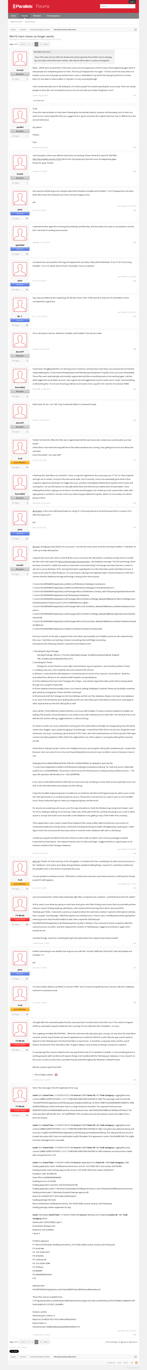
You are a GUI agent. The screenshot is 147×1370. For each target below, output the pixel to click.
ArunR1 (20, 565)
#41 (134, 96)
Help (119, 1363)
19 (27, 467)
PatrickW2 (20, 387)
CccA (20, 458)
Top (131, 1363)
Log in (132, 2)
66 (27, 924)
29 (27, 254)
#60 (134, 1335)
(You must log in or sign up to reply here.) (122, 1342)
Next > (46, 44)
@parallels (37, 511)
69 (27, 325)
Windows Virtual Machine (29, 39)
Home (13, 16)
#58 (134, 1003)
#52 (134, 503)
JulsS (50, 39)
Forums (25, 16)
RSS (136, 1363)
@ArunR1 (37, 861)
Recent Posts (30, 22)
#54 (134, 853)
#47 (134, 316)
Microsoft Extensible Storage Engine (74, 561)
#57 (134, 968)
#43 (134, 171)
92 (27, 218)
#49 (134, 389)
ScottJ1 (20, 70)
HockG (20, 174)
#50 (134, 420)
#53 (134, 528)
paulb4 (20, 127)
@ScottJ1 (36, 546)
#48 (134, 349)
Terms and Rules (132, 1367)
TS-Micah (20, 915)
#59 (134, 1080)
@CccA (47, 546)
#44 (134, 210)
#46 (134, 281)
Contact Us (111, 1363)
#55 (134, 888)
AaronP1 (20, 351)
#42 (134, 147)
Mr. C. (20, 316)
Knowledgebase (53, 16)
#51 (134, 460)
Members (37, 16)
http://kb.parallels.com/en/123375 (47, 159)
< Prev (22, 44)
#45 (134, 242)
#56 (134, 943)
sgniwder (20, 245)
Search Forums (16, 22)
